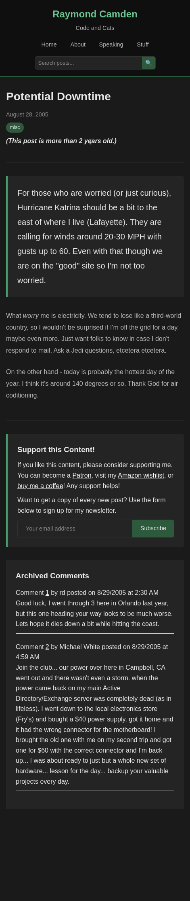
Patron (81, 475)
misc (15, 127)
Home (48, 44)
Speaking (111, 44)
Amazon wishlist (141, 475)
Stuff (142, 44)
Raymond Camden (95, 13)
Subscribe (153, 528)
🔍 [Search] (148, 63)
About (78, 44)
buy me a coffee (40, 485)
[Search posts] (88, 63)
